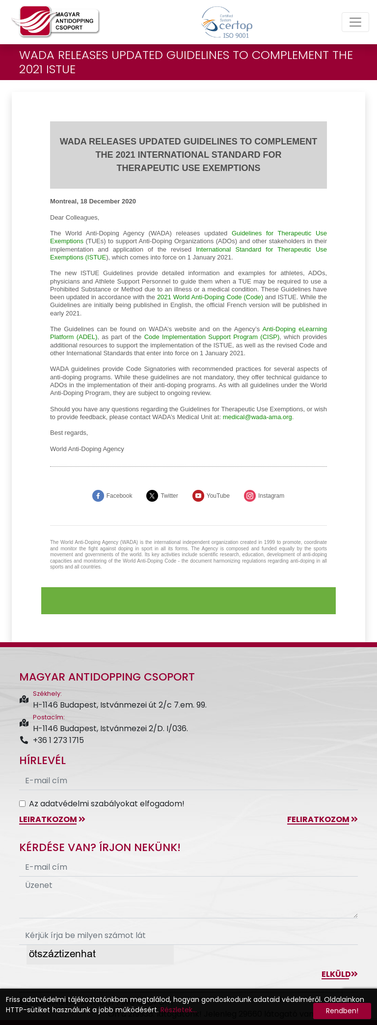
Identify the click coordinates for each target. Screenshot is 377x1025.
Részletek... (179, 1010)
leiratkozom (52, 819)
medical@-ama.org (257, 417)
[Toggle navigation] (355, 22)
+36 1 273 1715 (51, 740)
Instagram (271, 495)
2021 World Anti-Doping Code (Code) (210, 297)
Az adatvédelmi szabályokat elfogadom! (107, 803)
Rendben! (342, 1011)
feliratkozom (322, 819)
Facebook (120, 495)
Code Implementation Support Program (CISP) (212, 337)
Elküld (340, 974)
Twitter (169, 495)
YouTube (218, 495)
